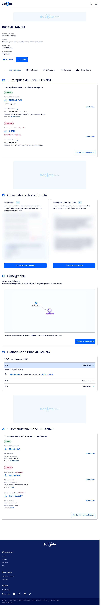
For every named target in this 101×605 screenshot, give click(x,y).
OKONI (12, 487)
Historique (65, 70)
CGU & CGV (13, 600)
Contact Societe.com (8, 576)
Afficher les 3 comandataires (83, 515)
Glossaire (5, 579)
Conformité (31, 70)
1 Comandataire (83, 70)
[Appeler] (22, 59)
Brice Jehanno (15, 374)
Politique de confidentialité (39, 600)
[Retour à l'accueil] (49, 544)
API (3, 566)
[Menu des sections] (4, 70)
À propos (4, 600)
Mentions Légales (54, 600)
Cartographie (49, 70)
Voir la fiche (90, 107)
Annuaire (5, 562)
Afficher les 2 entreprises (84, 152)
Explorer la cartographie (85, 341)
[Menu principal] (96, 3)
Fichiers (4, 559)
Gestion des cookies (24, 600)
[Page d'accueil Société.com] (7, 4)
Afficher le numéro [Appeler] (15, 116)
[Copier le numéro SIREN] (17, 108)
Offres (4, 556)
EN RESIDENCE (7, 48)
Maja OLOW (6, 54)
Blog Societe (6, 590)
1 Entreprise (15, 70)
